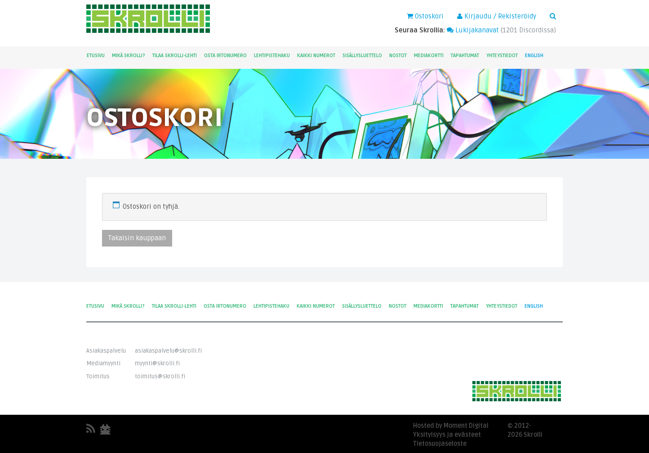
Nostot (398, 55)
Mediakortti (429, 55)
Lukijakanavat (473, 30)
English (534, 55)
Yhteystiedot (502, 55)
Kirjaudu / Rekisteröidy (496, 16)
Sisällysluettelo (362, 55)
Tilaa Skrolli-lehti (174, 55)
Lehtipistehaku (272, 55)
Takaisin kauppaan (137, 238)
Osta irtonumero (225, 55)
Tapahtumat (465, 55)
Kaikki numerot (316, 55)
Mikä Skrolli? (128, 55)
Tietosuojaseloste (440, 444)
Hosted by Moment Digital (451, 426)
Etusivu (96, 55)
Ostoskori (425, 16)
